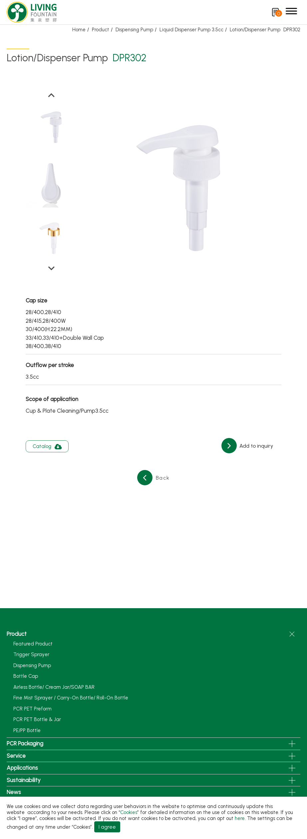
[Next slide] (51, 267)
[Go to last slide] (51, 95)
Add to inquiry (255, 446)
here (240, 818)
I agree (107, 827)
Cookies (128, 812)
